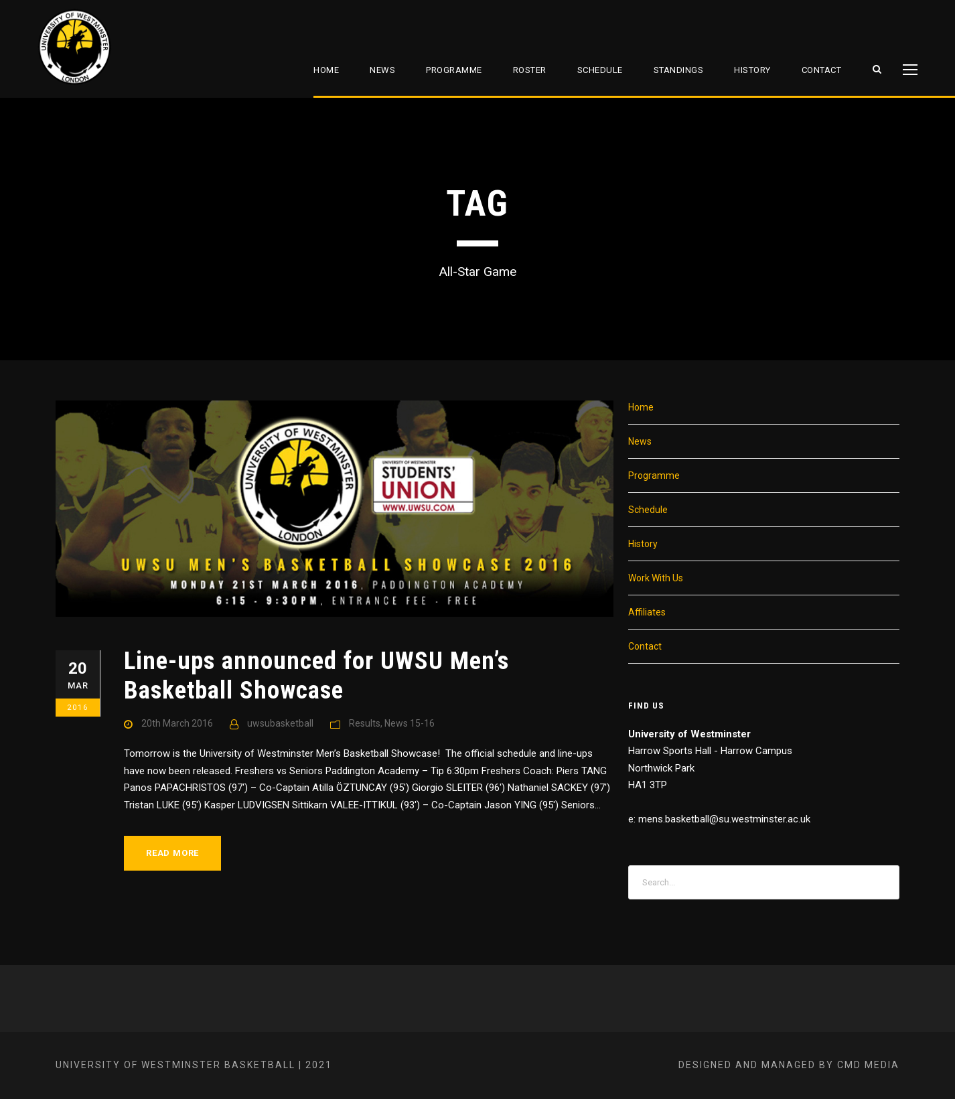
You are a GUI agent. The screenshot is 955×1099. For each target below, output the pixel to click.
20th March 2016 (177, 723)
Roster (529, 70)
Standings (679, 70)
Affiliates (647, 612)
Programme (454, 70)
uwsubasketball (280, 723)
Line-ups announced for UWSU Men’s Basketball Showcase (316, 675)
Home (326, 70)
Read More (172, 853)
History (752, 70)
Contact (822, 70)
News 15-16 (409, 723)
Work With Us (655, 578)
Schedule (600, 70)
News (382, 70)
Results (364, 723)
